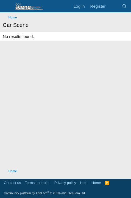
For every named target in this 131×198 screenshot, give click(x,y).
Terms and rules (37, 183)
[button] (7, 6)
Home (96, 183)
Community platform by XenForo (45, 193)
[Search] (124, 6)
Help (84, 183)
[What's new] (113, 6)
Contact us (12, 183)
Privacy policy (65, 183)
